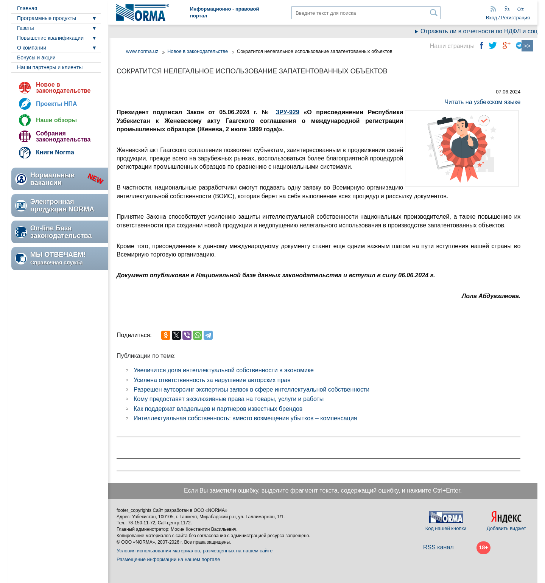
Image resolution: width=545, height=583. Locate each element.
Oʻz (520, 9)
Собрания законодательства (63, 136)
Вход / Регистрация (508, 17)
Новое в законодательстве (63, 87)
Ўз (507, 9)
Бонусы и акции (36, 57)
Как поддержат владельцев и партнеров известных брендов (218, 409)
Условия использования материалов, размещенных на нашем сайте (194, 550)
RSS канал (438, 547)
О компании (31, 48)
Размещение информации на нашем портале (168, 559)
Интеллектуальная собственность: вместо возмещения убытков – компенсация (245, 418)
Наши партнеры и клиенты (50, 67)
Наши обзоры (56, 120)
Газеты (25, 28)
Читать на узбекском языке (482, 102)
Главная (27, 8)
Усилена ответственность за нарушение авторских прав (212, 380)
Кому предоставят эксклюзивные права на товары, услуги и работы (229, 399)
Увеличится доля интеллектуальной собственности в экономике (224, 370)
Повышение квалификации (50, 38)
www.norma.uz (142, 51)
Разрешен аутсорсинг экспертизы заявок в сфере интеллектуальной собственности (251, 389)
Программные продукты (46, 18)
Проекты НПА (56, 104)
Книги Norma (55, 152)
